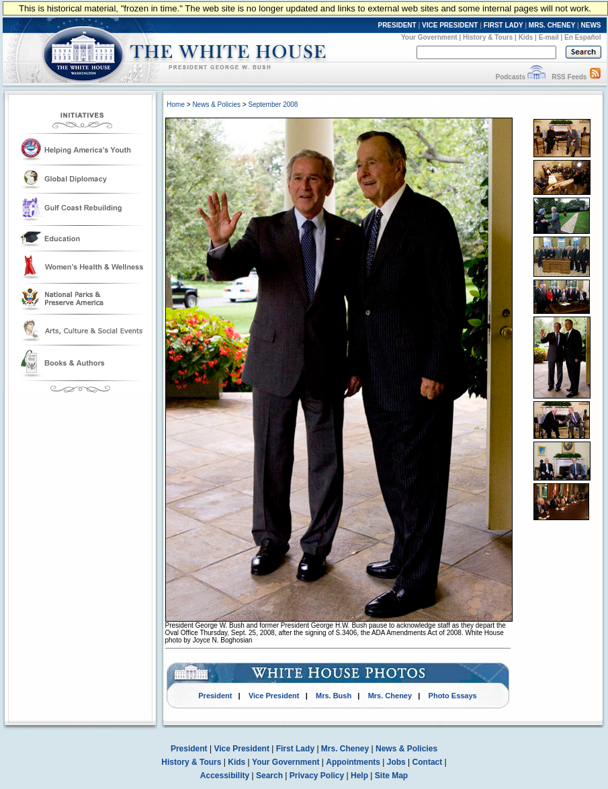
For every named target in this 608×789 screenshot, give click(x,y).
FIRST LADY (503, 25)
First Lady (295, 748)
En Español (582, 37)
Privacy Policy (317, 775)
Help (359, 775)
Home (176, 104)
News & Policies (216, 104)
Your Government (429, 37)
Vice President (274, 696)
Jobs (396, 762)
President (215, 696)
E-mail (549, 37)
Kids (526, 37)
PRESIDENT (397, 25)
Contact (427, 762)
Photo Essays (453, 696)
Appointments (353, 762)
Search (269, 775)
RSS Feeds (569, 77)
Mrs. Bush (333, 696)
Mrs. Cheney (390, 696)
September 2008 (273, 104)
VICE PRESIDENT (450, 25)
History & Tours (488, 37)
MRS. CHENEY (552, 25)
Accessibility (224, 775)
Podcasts (510, 77)
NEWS (591, 25)
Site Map (391, 775)
